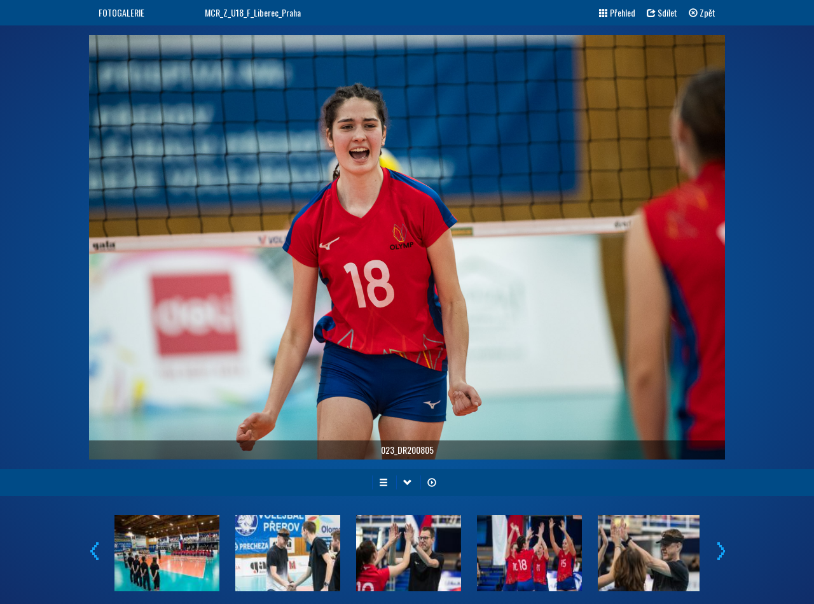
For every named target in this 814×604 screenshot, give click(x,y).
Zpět (702, 12)
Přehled (617, 12)
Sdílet (662, 12)
